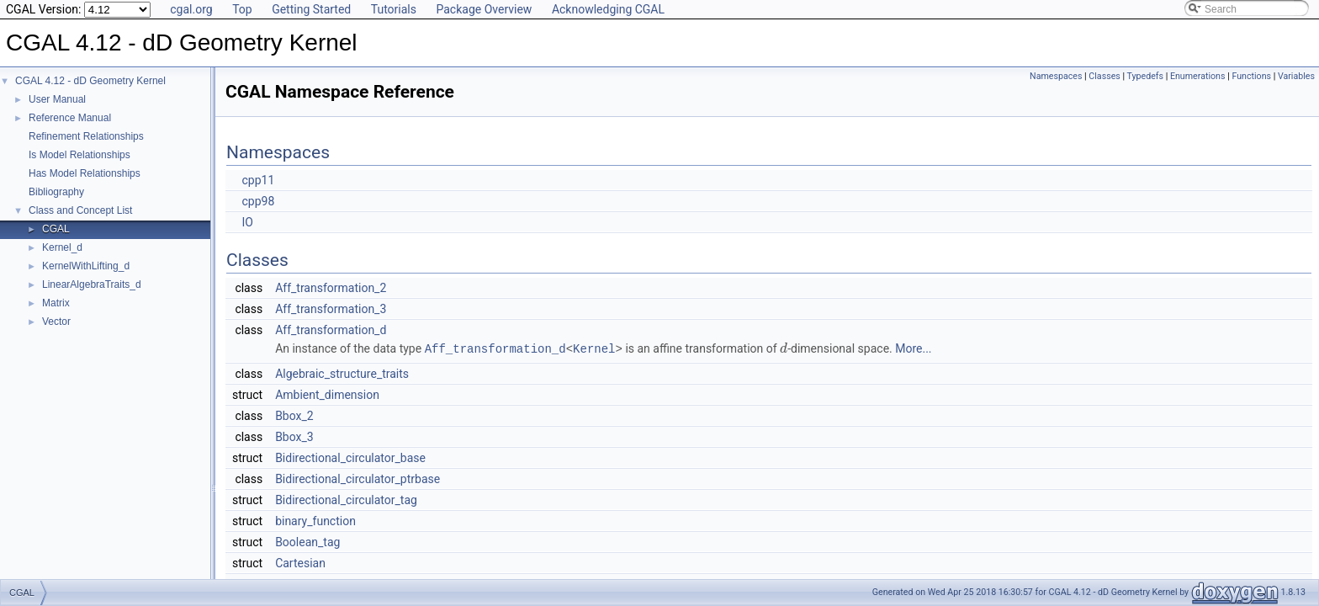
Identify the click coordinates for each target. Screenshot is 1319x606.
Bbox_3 (294, 436)
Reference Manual (70, 118)
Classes (1104, 76)
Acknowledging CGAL (608, 9)
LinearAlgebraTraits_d (91, 284)
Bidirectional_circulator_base (350, 457)
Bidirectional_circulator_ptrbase (357, 478)
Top (242, 9)
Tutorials (393, 9)
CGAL (56, 229)
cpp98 (257, 201)
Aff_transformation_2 (330, 288)
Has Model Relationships (84, 173)
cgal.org (191, 9)
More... (913, 348)
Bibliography (56, 192)
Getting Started (311, 9)
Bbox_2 (294, 415)
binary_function (315, 520)
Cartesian (300, 562)
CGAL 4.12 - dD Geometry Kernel (90, 81)
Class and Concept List (80, 210)
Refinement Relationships (86, 136)
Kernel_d (62, 247)
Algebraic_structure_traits (342, 373)
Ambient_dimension (327, 394)
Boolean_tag (307, 541)
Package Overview (484, 9)
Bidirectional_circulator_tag (346, 499)
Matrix (56, 303)
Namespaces (1056, 76)
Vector (56, 321)
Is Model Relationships (79, 155)
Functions (1251, 76)
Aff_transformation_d (330, 330)
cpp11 (257, 180)
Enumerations (1198, 76)
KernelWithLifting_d (86, 266)
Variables (1296, 76)
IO (246, 222)
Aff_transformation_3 (330, 309)
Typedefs (1145, 76)
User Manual (57, 99)
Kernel (594, 348)
